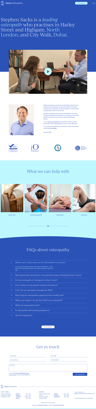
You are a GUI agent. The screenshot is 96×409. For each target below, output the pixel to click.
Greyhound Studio (59, 405)
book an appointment (53, 121)
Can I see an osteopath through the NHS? (34, 290)
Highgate (34, 30)
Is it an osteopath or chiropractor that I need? (36, 280)
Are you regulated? (23, 315)
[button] (48, 72)
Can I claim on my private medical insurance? (36, 285)
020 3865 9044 (80, 392)
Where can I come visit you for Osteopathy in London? (40, 263)
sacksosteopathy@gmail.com (86, 393)
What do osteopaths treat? (27, 305)
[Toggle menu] (93, 3)
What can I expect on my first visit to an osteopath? (39, 300)
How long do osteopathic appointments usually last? (39, 295)
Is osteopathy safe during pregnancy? (32, 310)
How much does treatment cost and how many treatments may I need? (48, 275)
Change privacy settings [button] (48, 402)
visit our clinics (58, 123)
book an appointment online (22, 373)
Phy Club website (52, 128)
